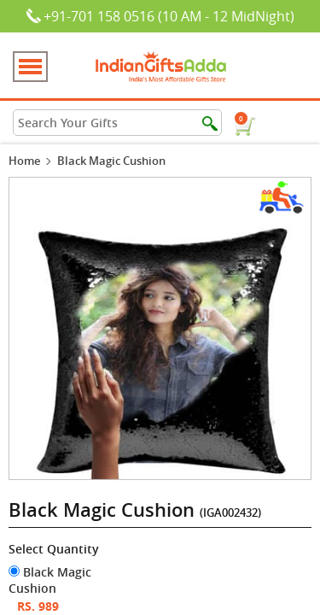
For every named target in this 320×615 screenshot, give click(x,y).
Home (24, 160)
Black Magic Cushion (50, 580)
